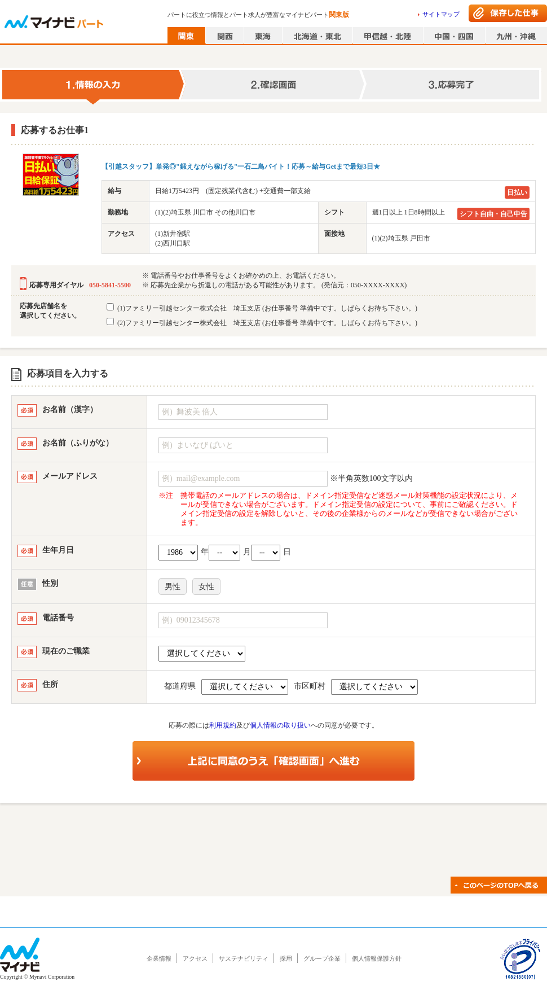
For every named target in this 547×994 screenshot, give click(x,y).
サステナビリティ (243, 958)
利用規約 (222, 725)
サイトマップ (441, 14)
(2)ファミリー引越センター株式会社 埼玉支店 (262, 322)
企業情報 (159, 958)
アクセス (195, 958)
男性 (172, 587)
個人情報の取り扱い (280, 725)
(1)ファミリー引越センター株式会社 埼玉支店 (262, 307)
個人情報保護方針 (377, 958)
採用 (286, 958)
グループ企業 (322, 958)
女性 (206, 587)
